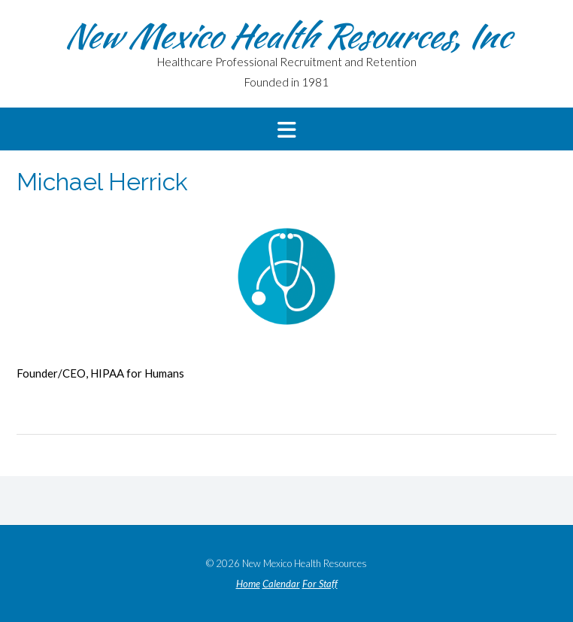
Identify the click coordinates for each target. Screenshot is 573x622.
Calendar (281, 584)
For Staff (320, 584)
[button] (286, 129)
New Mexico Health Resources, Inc (286, 35)
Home (248, 584)
